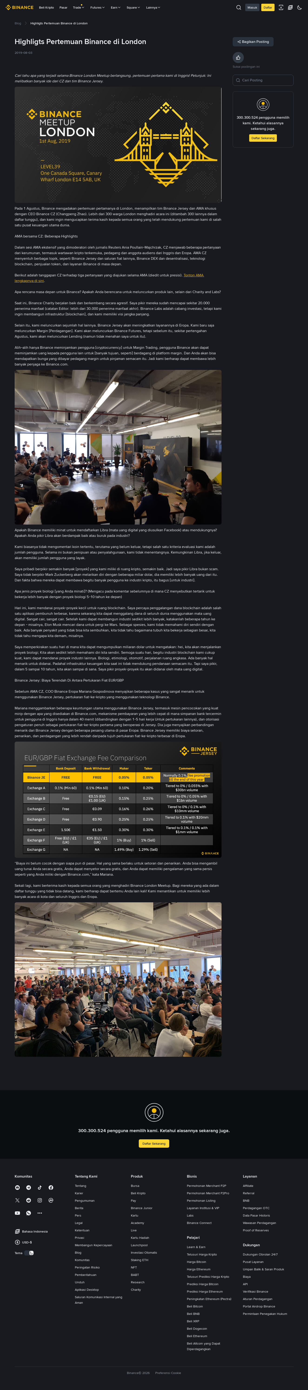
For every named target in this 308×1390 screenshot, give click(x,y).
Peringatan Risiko (87, 1267)
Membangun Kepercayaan (93, 1245)
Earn (116, 7)
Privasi (79, 1238)
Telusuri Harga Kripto (202, 1254)
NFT (134, 1267)
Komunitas (82, 1260)
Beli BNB (193, 1314)
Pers (78, 1215)
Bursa (135, 1186)
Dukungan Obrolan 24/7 (260, 1254)
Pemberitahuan (85, 1275)
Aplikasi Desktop (87, 1290)
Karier (79, 1193)
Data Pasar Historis (256, 1215)
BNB (246, 1200)
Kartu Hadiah (140, 1238)
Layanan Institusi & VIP (203, 1208)
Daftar (268, 7)
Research (138, 1282)
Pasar (63, 7)
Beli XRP (193, 1321)
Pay (133, 1200)
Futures (97, 7)
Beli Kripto (46, 7)
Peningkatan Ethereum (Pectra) (209, 1299)
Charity (136, 1290)
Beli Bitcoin (195, 1306)
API (245, 1284)
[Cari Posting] (266, 80)
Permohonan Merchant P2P (206, 1186)
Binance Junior (141, 1208)
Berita (79, 1208)
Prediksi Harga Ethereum (205, 1291)
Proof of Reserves (256, 1230)
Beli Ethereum (197, 1336)
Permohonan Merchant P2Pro (208, 1193)
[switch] (29, 1252)
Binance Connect (199, 1223)
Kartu (134, 1215)
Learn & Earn (196, 1247)
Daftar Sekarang (263, 138)
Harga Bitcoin (196, 1262)
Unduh (80, 1282)
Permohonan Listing (201, 1200)
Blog (78, 1252)
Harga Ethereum (198, 1269)
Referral (248, 1193)
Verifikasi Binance (255, 1291)
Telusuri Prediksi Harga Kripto (208, 1277)
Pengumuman (85, 1200)
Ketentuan (82, 1230)
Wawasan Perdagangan (259, 1223)
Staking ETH (139, 1260)
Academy (137, 1223)
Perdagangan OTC (256, 1208)
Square (134, 7)
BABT (135, 1275)
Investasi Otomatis (144, 1252)
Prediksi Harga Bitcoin (203, 1284)
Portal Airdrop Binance (259, 1306)
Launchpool (139, 1245)
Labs (190, 1215)
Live (134, 1230)
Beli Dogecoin (197, 1328)
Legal (79, 1223)
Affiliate (248, 1186)
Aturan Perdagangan (257, 1299)
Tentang (80, 1186)
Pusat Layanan (253, 1262)
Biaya (247, 1277)
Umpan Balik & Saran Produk (263, 1269)
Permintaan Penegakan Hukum (265, 1314)
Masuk (252, 7)
